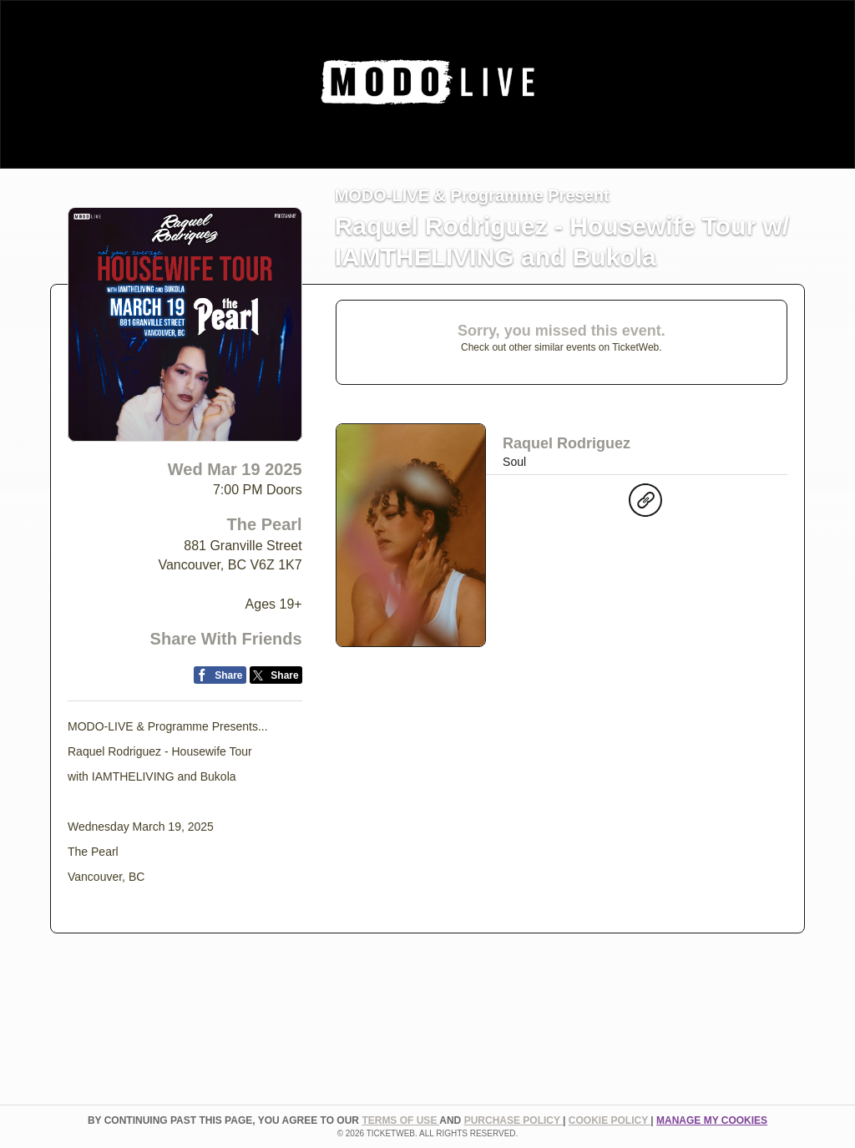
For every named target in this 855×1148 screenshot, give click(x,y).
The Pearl (264, 524)
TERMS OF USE (400, 1120)
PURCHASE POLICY (513, 1120)
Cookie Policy (609, 1120)
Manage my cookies (711, 1120)
